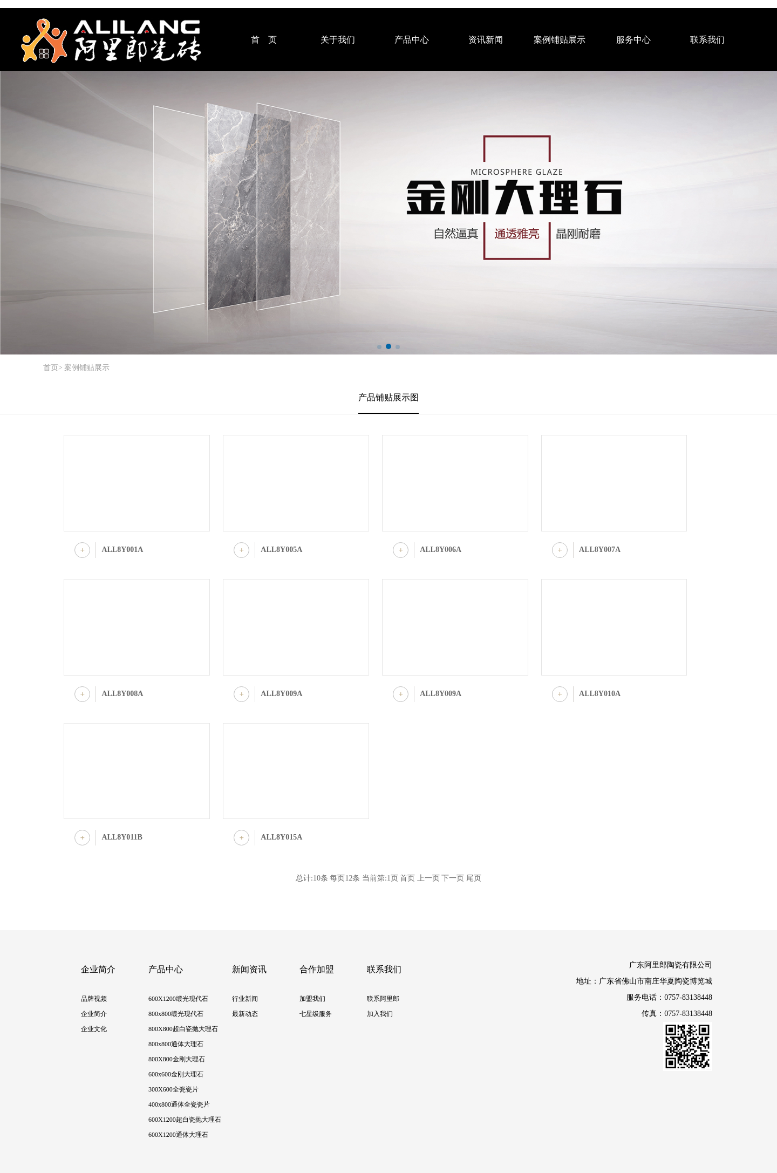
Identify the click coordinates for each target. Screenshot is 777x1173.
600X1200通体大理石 (178, 1134)
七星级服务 (315, 1014)
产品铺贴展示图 (388, 397)
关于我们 (338, 39)
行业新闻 (245, 998)
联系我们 (707, 39)
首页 (50, 368)
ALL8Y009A (281, 694)
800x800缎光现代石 (175, 1014)
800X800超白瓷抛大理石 (183, 1029)
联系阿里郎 (383, 998)
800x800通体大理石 (175, 1044)
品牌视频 (94, 998)
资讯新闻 (485, 39)
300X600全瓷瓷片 (173, 1089)
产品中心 (411, 39)
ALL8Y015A (281, 837)
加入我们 (380, 1014)
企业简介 (94, 1014)
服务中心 (633, 39)
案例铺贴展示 (559, 39)
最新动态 (245, 1014)
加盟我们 (312, 998)
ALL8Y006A (440, 549)
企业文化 (94, 1029)
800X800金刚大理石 (176, 1059)
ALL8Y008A (122, 694)
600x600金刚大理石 (175, 1074)
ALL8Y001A (122, 549)
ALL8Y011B (121, 837)
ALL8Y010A (600, 694)
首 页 (264, 39)
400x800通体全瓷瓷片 (179, 1104)
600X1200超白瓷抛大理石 (184, 1119)
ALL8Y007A (600, 549)
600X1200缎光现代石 (178, 998)
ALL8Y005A (281, 549)
